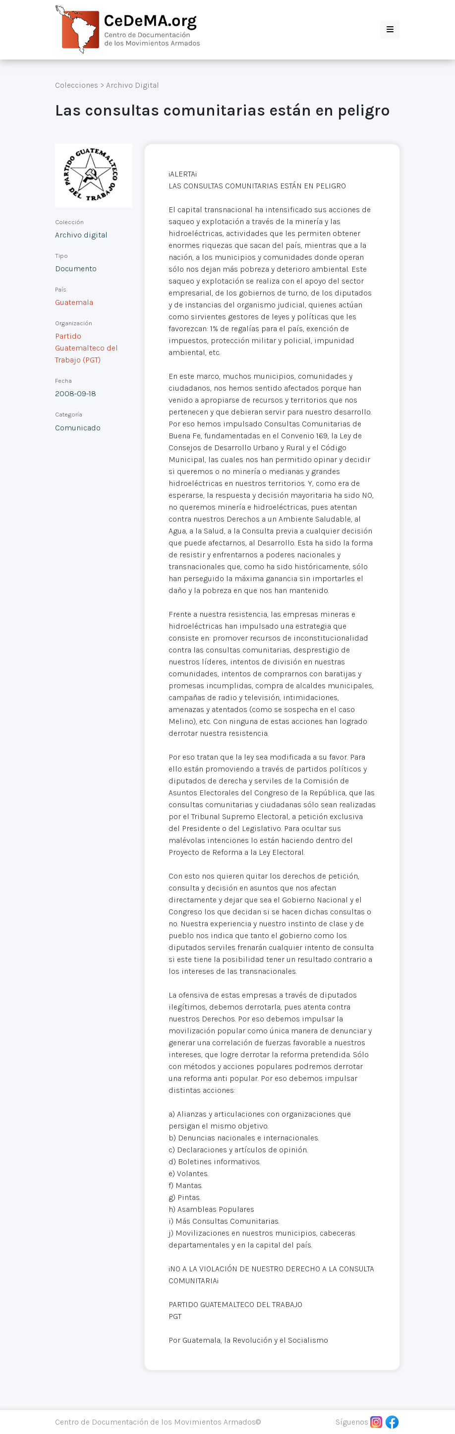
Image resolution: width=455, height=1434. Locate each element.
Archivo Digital (132, 85)
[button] (390, 29)
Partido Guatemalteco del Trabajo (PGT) (86, 347)
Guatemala (74, 302)
